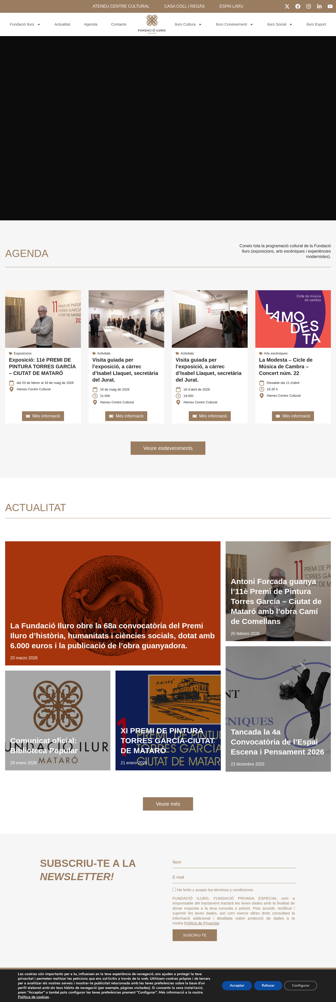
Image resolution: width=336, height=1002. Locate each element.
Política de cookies (33, 997)
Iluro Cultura (188, 24)
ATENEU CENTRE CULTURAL (121, 6)
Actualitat (62, 24)
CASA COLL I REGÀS (184, 6)
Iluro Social (280, 24)
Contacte (119, 24)
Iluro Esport (316, 24)
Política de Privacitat (201, 923)
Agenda (90, 24)
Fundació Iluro (25, 24)
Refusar (268, 985)
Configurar (300, 985)
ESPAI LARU (231, 6)
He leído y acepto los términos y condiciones (213, 890)
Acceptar (237, 985)
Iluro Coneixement (235, 24)
